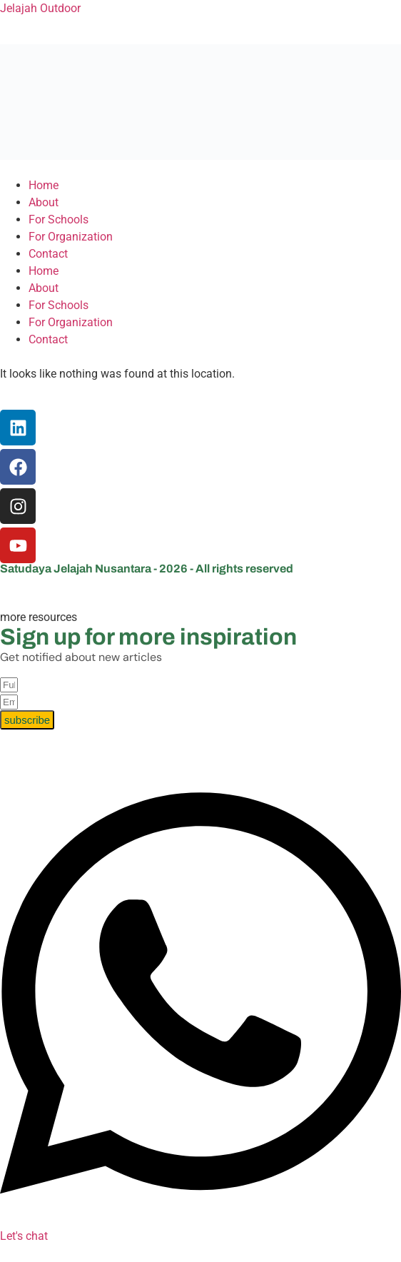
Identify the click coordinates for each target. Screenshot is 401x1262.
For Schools (58, 219)
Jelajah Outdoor (40, 8)
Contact (48, 254)
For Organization (71, 236)
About (44, 202)
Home (44, 185)
